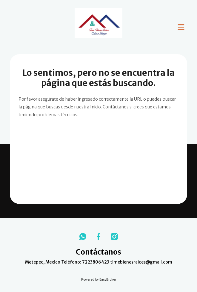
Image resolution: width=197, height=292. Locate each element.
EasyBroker (107, 280)
